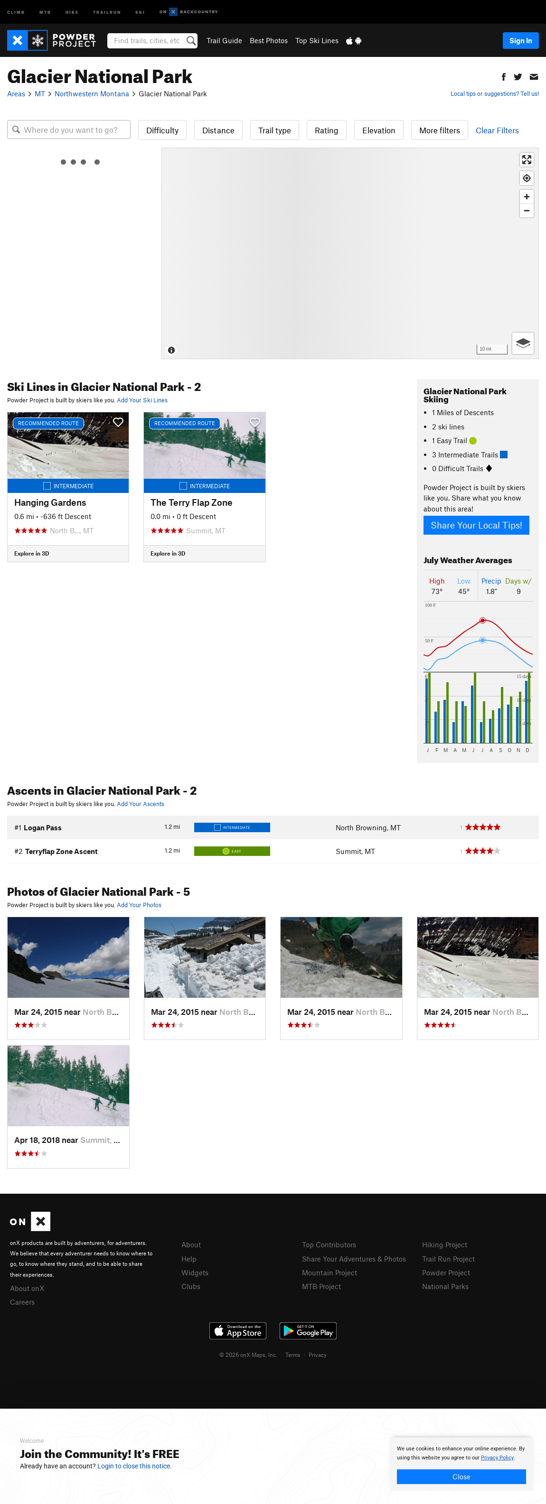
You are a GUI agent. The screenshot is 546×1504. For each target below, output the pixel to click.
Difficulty (162, 130)
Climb (16, 12)
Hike (72, 12)
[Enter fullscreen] (527, 160)
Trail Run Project (448, 1258)
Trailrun (107, 12)
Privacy (318, 1354)
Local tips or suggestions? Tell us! (495, 93)
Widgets (194, 1272)
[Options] (523, 343)
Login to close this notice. (134, 1466)
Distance (218, 130)
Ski (140, 12)
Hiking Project (444, 1244)
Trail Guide (224, 40)
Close (461, 1476)
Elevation (378, 130)
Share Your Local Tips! (476, 525)
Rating (327, 130)
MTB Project (321, 1286)
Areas (16, 93)
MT (40, 93)
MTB (45, 12)
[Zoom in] (527, 197)
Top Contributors (329, 1244)
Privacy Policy (497, 1458)
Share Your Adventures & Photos (354, 1258)
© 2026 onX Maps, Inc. (248, 1354)
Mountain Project (329, 1272)
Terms (293, 1354)
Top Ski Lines (317, 40)
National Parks (445, 1286)
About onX (27, 1288)
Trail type (274, 130)
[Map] (350, 253)
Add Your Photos (139, 905)
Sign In (520, 40)
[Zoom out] (527, 210)
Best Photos (269, 40)
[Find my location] (527, 178)
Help (189, 1258)
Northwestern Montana (92, 93)
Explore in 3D (31, 553)
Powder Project (446, 1272)
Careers (22, 1302)
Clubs (190, 1286)
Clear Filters (497, 130)
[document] (461, 1464)
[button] (503, 75)
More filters (439, 130)
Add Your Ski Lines (142, 400)
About (191, 1244)
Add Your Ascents (140, 804)
